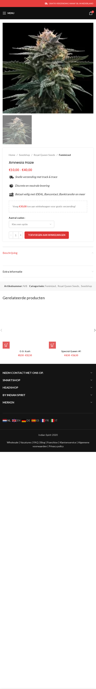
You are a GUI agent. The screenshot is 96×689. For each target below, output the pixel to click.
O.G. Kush (25, 584)
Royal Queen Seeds (44, 388)
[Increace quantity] (20, 468)
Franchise (52, 672)
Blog (43, 672)
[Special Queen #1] (71, 560)
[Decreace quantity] (11, 468)
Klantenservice (68, 672)
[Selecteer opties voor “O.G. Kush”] (6, 578)
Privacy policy (56, 676)
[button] (6, 68)
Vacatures (26, 672)
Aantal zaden (16, 451)
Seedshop (24, 388)
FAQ (36, 672)
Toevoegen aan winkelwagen (46, 468)
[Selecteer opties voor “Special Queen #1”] (52, 578)
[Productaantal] (15, 468)
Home (12, 388)
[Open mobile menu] (8, 13)
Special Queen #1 (71, 584)
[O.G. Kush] (25, 560)
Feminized (65, 388)
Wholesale (13, 672)
